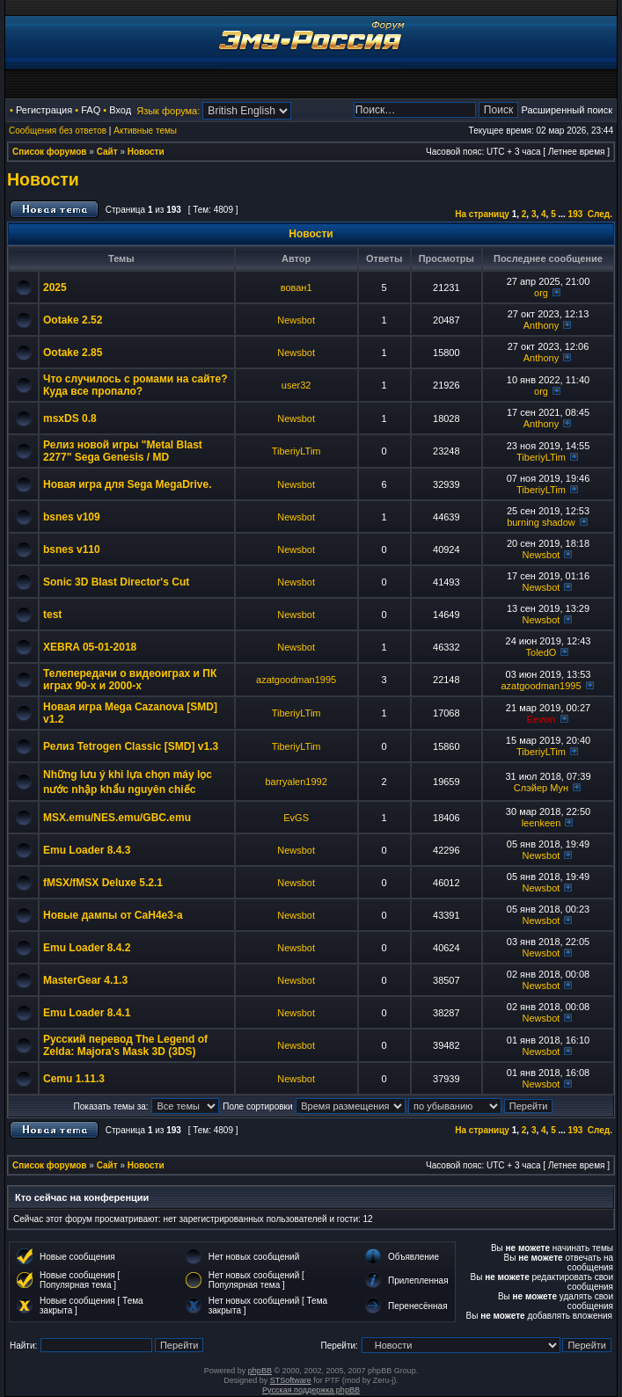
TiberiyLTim (296, 451)
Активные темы (145, 130)
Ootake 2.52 (72, 320)
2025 (55, 287)
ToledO (541, 652)
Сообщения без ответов (57, 130)
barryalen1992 (295, 781)
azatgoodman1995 (296, 679)
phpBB (260, 1370)
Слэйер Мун (541, 787)
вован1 (296, 287)
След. (600, 214)
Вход (120, 110)
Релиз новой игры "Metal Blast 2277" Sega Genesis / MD (122, 451)
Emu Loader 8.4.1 (86, 1013)
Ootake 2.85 (72, 352)
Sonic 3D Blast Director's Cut (116, 582)
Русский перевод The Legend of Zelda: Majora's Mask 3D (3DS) (125, 1045)
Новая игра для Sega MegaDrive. (127, 484)
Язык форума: (168, 111)
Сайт (107, 151)
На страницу (482, 214)
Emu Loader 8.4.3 (86, 850)
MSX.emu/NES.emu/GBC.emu (117, 817)
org (541, 292)
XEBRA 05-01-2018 (89, 647)
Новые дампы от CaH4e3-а (113, 915)
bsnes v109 (71, 517)
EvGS (296, 817)
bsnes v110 (71, 549)
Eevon (540, 719)
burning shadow (541, 522)
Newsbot (296, 320)
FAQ (90, 110)
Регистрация (44, 110)
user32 (296, 385)
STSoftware (290, 1380)
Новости (146, 151)
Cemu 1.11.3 (74, 1079)
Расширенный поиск (566, 110)
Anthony (541, 325)
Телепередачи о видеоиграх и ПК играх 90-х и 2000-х (129, 679)
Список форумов (49, 151)
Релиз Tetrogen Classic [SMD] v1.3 (130, 746)
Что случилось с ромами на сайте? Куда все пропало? (135, 385)
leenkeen (541, 823)
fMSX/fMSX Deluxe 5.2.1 (103, 883)
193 (575, 214)
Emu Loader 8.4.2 (86, 948)
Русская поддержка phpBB (311, 1390)
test (52, 614)
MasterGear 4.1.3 (85, 980)
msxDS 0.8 (70, 418)
